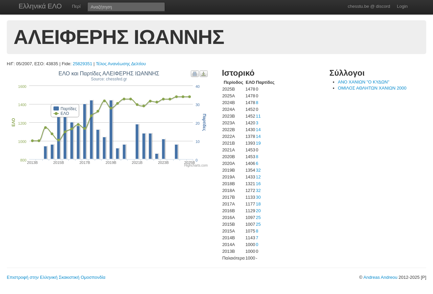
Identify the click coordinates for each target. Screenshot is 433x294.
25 (258, 217)
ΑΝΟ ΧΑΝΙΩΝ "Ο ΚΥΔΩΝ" (363, 81)
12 (258, 176)
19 (258, 143)
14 (258, 129)
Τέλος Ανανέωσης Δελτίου (121, 63)
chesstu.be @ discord (369, 6)
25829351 (82, 63)
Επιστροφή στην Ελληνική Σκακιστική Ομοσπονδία (56, 277)
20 (258, 210)
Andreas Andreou (380, 277)
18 (258, 203)
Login (402, 6)
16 (258, 183)
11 (258, 116)
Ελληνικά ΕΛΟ (40, 6)
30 (258, 197)
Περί (76, 6)
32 (258, 170)
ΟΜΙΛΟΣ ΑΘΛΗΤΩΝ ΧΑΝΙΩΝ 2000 (372, 88)
